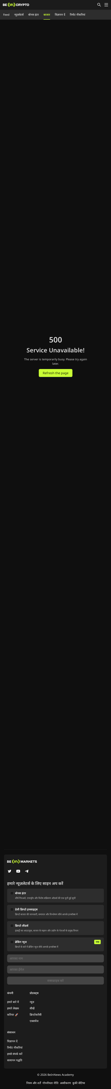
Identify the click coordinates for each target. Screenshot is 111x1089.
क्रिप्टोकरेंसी (36, 1014)
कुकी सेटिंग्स (78, 1083)
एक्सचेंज (34, 1021)
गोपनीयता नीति (50, 1083)
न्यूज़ (32, 1002)
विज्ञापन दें (60, 14)
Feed (6, 14)
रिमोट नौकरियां (77, 14)
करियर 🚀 (12, 1014)
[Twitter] (9, 871)
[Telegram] (27, 871)
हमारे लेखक (13, 1008)
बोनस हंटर (33, 14)
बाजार (47, 14)
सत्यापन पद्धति (14, 1060)
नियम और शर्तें (33, 1083)
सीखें (32, 1008)
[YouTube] (18, 871)
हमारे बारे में (13, 1002)
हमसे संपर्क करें (14, 1054)
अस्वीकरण (65, 1083)
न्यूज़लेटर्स (19, 14)
